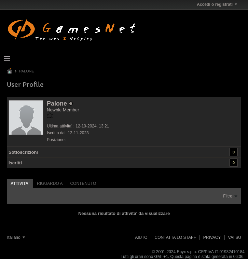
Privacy (212, 237)
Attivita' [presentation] (20, 183)
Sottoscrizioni (23, 152)
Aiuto (141, 237)
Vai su (234, 237)
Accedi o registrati (217, 4)
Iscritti (15, 162)
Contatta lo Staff (175, 237)
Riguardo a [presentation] (50, 183)
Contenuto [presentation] (83, 183)
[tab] (20, 183)
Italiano (16, 237)
